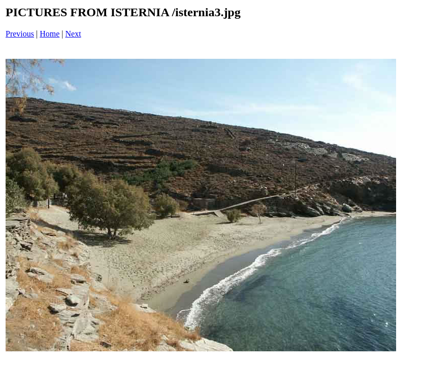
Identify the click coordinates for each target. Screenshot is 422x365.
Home (49, 33)
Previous (20, 33)
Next (73, 33)
